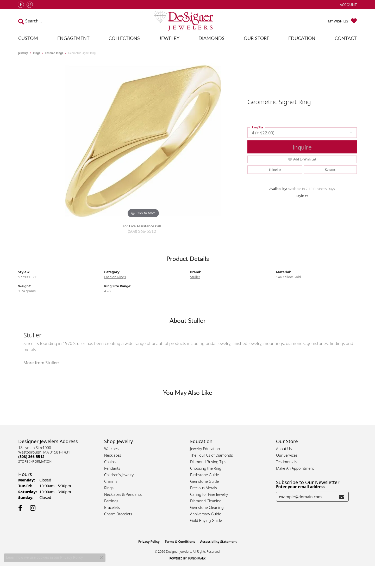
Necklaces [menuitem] (112, 455)
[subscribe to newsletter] (341, 496)
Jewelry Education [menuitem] (205, 448)
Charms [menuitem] (110, 481)
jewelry (23, 53)
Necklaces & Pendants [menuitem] (123, 494)
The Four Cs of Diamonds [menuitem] (211, 455)
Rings (36, 53)
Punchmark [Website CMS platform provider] (197, 558)
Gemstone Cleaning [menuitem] (207, 507)
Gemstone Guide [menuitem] (204, 481)
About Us (284, 448)
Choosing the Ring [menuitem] (205, 468)
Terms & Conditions (180, 541)
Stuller (195, 277)
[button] (348, 4)
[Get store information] (35, 461)
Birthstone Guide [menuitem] (204, 474)
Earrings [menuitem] (111, 500)
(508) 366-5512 (142, 231)
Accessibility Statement (218, 541)
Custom (28, 38)
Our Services (286, 455)
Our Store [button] (256, 38)
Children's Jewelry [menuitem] (119, 474)
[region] (143, 141)
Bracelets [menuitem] (112, 507)
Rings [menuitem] (109, 487)
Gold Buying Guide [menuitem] (206, 520)
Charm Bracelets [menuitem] (118, 513)
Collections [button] (124, 38)
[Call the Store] (31, 456)
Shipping (275, 169)
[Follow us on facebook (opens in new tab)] (21, 5)
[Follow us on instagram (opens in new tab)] (30, 5)
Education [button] (301, 38)
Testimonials (286, 461)
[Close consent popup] (101, 557)
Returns (330, 169)
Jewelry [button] (169, 38)
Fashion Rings (54, 53)
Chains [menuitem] (110, 461)
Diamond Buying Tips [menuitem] (208, 461)
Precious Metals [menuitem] (203, 487)
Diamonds (211, 38)
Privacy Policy (149, 541)
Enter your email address (300, 486)
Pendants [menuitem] (112, 468)
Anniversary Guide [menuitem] (205, 513)
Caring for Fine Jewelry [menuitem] (209, 494)
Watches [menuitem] (111, 448)
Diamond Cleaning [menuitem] (206, 500)
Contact (346, 38)
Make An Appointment (295, 468)
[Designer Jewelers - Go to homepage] (187, 21)
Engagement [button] (73, 38)
